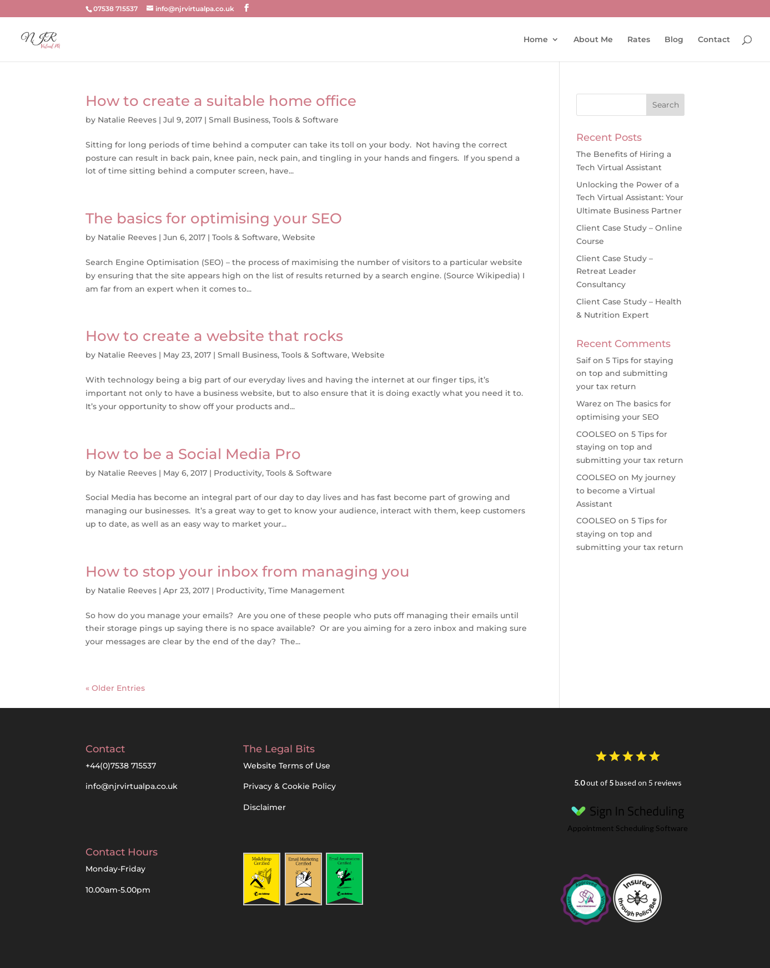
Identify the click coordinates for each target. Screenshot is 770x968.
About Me (593, 39)
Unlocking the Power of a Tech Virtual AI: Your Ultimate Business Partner (629, 198)
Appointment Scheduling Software (627, 816)
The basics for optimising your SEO (213, 218)
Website (298, 237)
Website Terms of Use (286, 766)
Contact (714, 39)
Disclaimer (264, 807)
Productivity (238, 473)
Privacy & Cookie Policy (289, 786)
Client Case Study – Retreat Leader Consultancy (614, 271)
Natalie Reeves (127, 120)
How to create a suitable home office (220, 101)
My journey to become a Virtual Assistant (626, 490)
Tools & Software (306, 120)
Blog (674, 39)
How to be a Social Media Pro (193, 454)
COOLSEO (596, 434)
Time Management (306, 590)
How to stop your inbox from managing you (247, 571)
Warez (588, 404)
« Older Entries (115, 688)
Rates (638, 39)
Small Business (239, 120)
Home (536, 39)
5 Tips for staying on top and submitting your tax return (624, 373)
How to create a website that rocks (214, 336)
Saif (583, 360)
